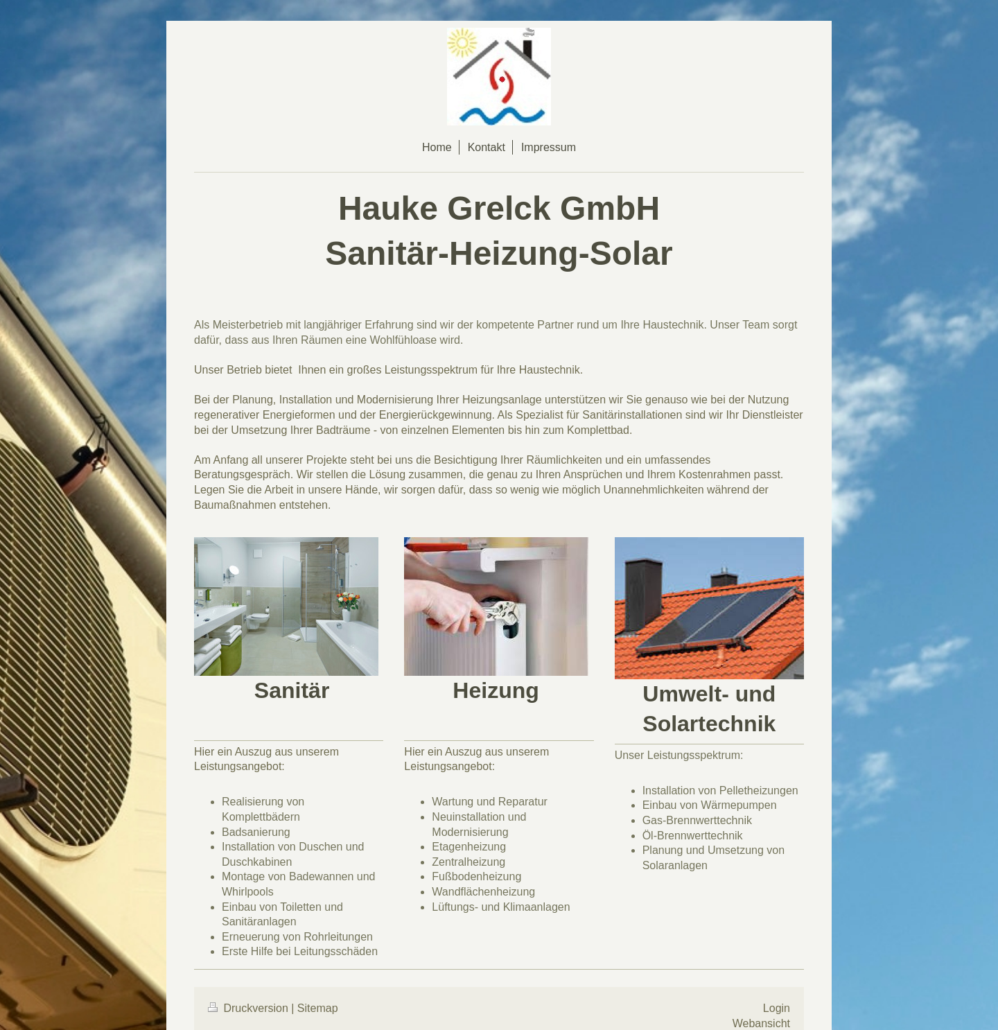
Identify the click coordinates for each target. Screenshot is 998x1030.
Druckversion (249, 1008)
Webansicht (761, 1023)
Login (776, 1008)
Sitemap (317, 1008)
